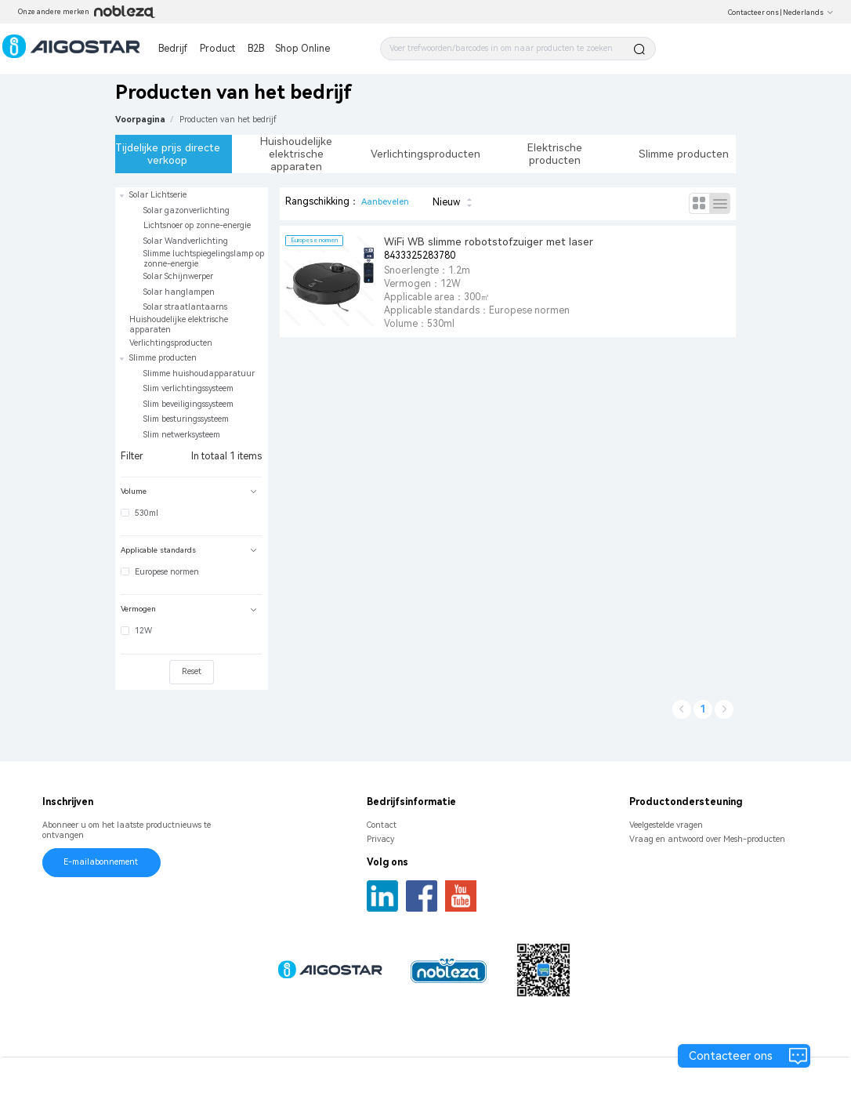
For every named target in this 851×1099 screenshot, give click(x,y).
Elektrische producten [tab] (554, 153)
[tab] (191, 491)
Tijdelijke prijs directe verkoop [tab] (167, 153)
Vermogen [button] (189, 608)
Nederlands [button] (808, 12)
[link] (228, 119)
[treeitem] (191, 251)
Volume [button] (189, 491)
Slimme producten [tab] (684, 153)
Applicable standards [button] (189, 550)
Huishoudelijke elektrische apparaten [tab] (296, 153)
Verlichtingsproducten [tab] (425, 153)
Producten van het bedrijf (228, 119)
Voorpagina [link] (140, 119)
